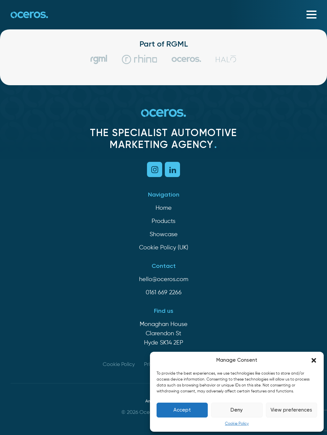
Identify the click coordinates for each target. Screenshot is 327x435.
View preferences (291, 410)
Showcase (164, 234)
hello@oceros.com (163, 279)
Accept (182, 410)
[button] (313, 360)
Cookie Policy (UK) (163, 248)
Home (164, 208)
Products (163, 221)
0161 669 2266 (164, 293)
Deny (237, 410)
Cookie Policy (237, 424)
